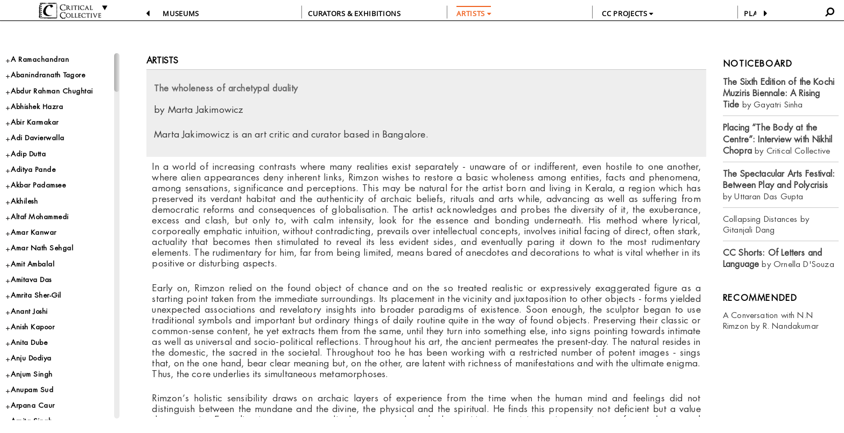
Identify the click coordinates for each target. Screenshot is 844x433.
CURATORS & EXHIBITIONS (354, 13)
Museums (181, 13)
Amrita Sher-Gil (36, 295)
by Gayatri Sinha (778, 93)
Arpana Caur (33, 405)
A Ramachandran (40, 59)
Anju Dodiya (31, 358)
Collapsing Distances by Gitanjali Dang (766, 224)
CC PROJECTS (627, 13)
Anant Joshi (29, 311)
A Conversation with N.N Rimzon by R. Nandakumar (771, 320)
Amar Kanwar (34, 232)
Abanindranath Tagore (48, 75)
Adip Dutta (28, 153)
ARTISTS (473, 13)
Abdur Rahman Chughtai (52, 91)
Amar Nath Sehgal (42, 247)
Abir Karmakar (35, 122)
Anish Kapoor (32, 326)
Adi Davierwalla (38, 137)
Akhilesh (24, 201)
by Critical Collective (777, 139)
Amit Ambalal (32, 264)
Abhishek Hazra (37, 106)
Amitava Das (31, 279)
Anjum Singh (32, 374)
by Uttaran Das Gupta (779, 185)
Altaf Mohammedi (40, 216)
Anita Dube (29, 342)
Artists (162, 60)
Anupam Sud (32, 389)
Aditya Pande (33, 169)
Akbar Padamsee (38, 185)
